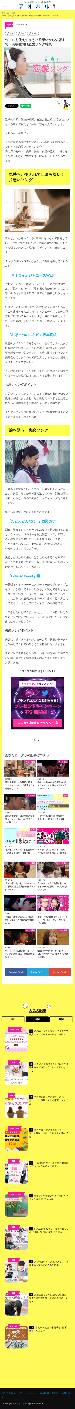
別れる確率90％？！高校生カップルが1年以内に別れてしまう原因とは (37, 1238)
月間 (61, 1019)
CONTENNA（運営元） (49, 1393)
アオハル (20, 1403)
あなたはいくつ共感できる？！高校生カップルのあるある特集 (36, 1271)
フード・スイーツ (16, 1194)
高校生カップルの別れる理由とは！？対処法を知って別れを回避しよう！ (36, 1304)
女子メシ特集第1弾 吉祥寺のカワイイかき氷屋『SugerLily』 (36, 1205)
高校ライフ (14, 1068)
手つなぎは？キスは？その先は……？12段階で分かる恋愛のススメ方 (36, 1106)
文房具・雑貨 (14, 1030)
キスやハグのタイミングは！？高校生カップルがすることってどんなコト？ (36, 1073)
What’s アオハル (9, 1393)
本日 (13, 1019)
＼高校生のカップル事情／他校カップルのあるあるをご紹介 (36, 1172)
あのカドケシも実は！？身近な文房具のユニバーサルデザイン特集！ (36, 1040)
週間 (37, 1019)
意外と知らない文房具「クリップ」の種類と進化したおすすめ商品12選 (36, 1139)
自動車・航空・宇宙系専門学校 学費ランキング (37, 1337)
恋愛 (11, 33)
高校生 (34, 33)
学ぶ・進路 (14, 1326)
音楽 (22, 33)
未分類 (13, 1167)
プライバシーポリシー (28, 1393)
